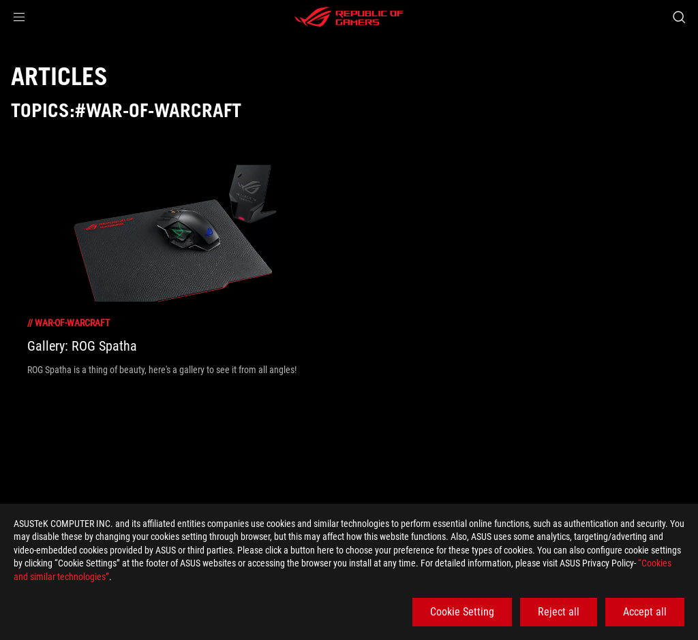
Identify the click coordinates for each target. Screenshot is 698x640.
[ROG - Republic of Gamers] (349, 17)
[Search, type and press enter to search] (679, 17)
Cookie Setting (462, 611)
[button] (19, 17)
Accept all (645, 611)
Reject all (558, 611)
